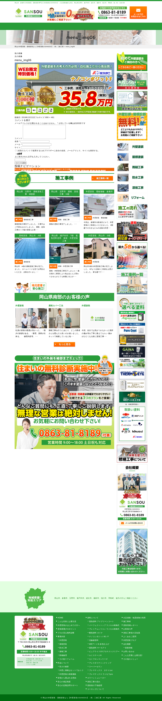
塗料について (92, 618)
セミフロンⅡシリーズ (98, 659)
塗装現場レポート (130, 625)
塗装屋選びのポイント (67, 629)
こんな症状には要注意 (67, 621)
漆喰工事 (63, 651)
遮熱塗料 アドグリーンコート (101, 621)
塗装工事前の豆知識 (131, 633)
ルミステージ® (95, 655)
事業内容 (43, 26)
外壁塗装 (63, 640)
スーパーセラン (95, 667)
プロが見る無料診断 (66, 633)
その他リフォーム (66, 659)
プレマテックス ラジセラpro (101, 674)
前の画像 (18, 53)
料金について (81, 26)
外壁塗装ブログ (129, 640)
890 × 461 (49, 117)
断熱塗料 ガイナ (96, 633)
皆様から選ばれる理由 (67, 678)
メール (18, 147)
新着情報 (129, 648)
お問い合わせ (137, 26)
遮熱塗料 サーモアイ (97, 648)
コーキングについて (95, 689)
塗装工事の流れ (62, 26)
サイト (17, 150)
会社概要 (118, 26)
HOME (24, 26)
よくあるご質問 (129, 636)
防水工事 (63, 648)
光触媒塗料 (93, 640)
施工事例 (99, 26)
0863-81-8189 (134, 515)
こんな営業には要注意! (132, 655)
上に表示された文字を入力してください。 (33, 159)
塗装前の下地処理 (94, 685)
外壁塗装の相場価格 (67, 674)
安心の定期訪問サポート (68, 685)
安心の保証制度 (64, 682)
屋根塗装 (63, 644)
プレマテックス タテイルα (100, 670)
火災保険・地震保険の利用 (134, 618)
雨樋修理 (63, 655)
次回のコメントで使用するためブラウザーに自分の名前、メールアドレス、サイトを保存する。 (58, 153)
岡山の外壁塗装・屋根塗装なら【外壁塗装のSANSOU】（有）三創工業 (72, 698)
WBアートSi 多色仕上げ (99, 644)
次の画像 (18, 56)
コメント (18, 141)
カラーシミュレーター (96, 678)
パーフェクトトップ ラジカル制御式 (104, 625)
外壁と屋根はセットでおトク (71, 670)
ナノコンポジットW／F (99, 636)
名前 (17, 144)
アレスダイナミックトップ (100, 663)
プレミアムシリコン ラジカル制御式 (104, 629)
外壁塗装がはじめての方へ (69, 625)
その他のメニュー (130, 659)
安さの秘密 (64, 667)
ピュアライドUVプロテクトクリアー (104, 651)
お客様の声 (128, 629)
